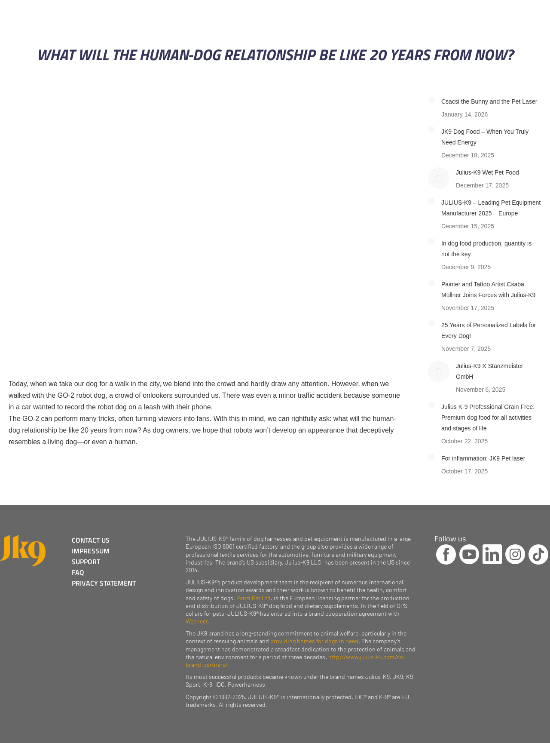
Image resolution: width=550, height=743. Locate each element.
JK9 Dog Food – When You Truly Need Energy (485, 137)
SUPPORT (86, 561)
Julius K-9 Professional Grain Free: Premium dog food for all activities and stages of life (488, 417)
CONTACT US (91, 540)
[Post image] (431, 99)
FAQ (78, 572)
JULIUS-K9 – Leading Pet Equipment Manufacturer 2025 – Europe (491, 208)
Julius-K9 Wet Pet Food (487, 172)
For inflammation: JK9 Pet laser (483, 458)
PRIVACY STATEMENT (104, 583)
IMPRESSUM (91, 551)
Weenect (197, 621)
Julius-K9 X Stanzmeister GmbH (489, 371)
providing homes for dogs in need (314, 641)
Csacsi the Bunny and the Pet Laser (489, 101)
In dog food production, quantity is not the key (486, 249)
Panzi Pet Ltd (253, 598)
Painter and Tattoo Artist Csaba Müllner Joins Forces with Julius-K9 (488, 289)
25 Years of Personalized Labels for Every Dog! (488, 330)
